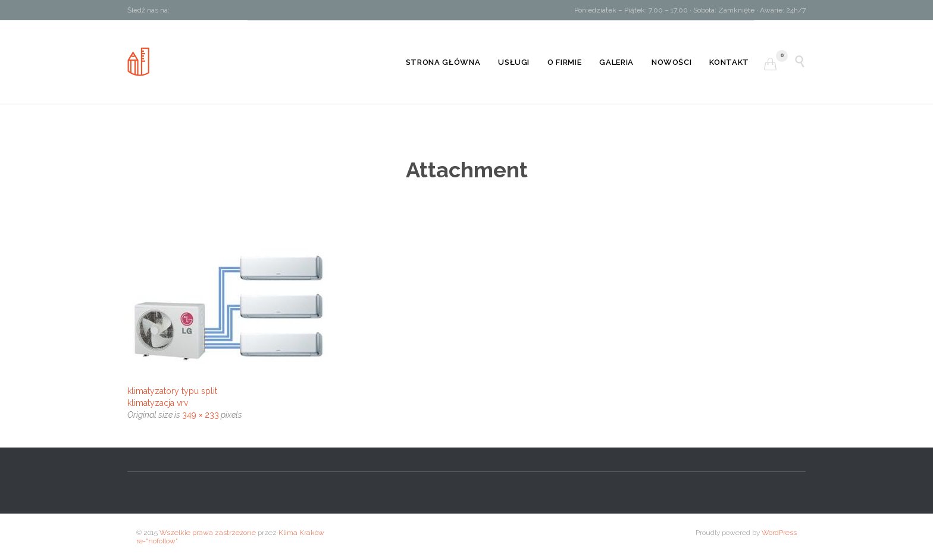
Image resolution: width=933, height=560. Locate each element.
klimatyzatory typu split (172, 391)
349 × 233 (200, 415)
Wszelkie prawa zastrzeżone (207, 532)
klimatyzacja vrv (157, 403)
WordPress (779, 532)
